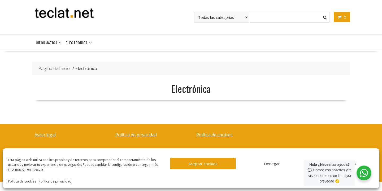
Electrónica (77, 42)
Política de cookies (22, 181)
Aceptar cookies (203, 163)
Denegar (272, 163)
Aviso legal (45, 135)
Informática (47, 42)
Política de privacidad (55, 181)
